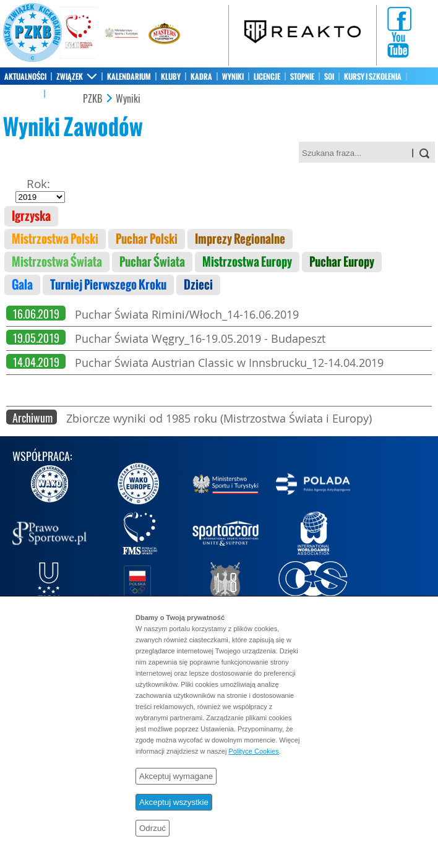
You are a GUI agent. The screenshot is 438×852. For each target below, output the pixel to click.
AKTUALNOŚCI (25, 76)
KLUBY (171, 76)
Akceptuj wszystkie (173, 802)
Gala (22, 285)
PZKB (92, 99)
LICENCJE (267, 76)
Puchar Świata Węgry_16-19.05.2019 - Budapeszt (200, 338)
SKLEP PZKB (22, 94)
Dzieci (198, 285)
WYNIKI (233, 76)
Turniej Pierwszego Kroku (108, 285)
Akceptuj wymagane (176, 776)
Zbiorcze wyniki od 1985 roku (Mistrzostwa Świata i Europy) (219, 418)
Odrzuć (152, 828)
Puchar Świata (152, 262)
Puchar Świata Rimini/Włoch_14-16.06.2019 (187, 314)
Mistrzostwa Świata (57, 262)
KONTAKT (63, 94)
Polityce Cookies (253, 751)
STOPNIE (302, 76)
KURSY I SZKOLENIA (373, 76)
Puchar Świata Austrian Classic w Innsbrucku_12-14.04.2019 (229, 362)
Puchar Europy (341, 262)
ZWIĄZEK (69, 76)
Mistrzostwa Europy (247, 262)
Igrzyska (31, 216)
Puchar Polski (147, 239)
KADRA (201, 76)
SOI (329, 76)
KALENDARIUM (129, 76)
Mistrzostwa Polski (55, 239)
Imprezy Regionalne (240, 239)
